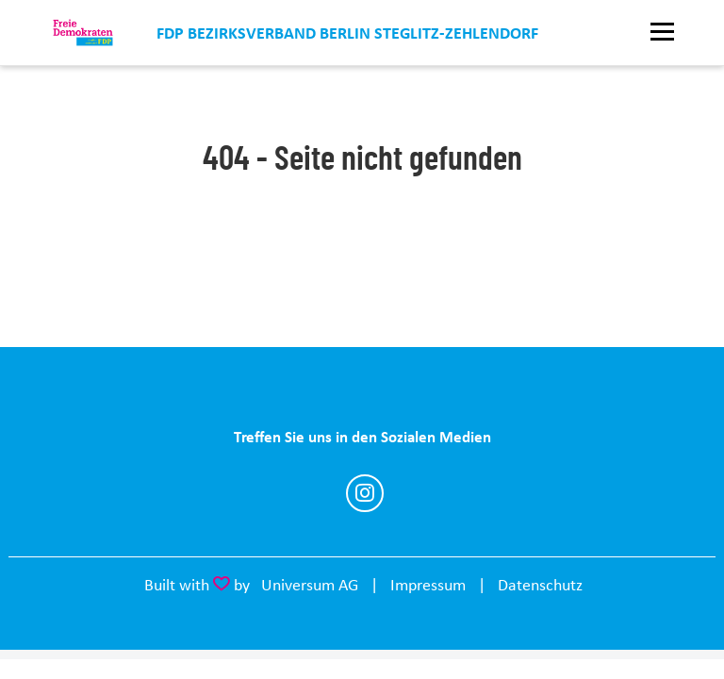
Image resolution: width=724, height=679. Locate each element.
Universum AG (309, 584)
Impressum (428, 584)
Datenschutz (540, 584)
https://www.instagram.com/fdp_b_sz (365, 493)
